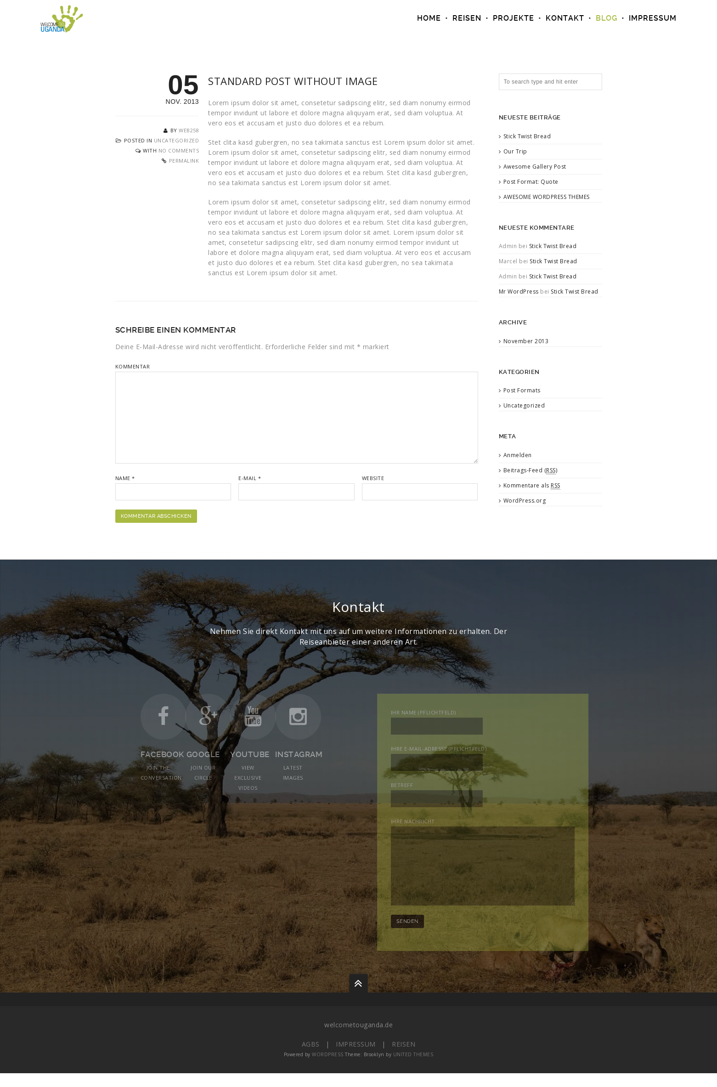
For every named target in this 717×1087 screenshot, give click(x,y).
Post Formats (522, 390)
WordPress (328, 1068)
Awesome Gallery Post (534, 166)
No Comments (178, 150)
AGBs (311, 1057)
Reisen (403, 1057)
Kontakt (565, 18)
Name (125, 478)
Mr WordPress (519, 291)
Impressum (356, 1057)
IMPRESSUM (653, 18)
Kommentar (132, 366)
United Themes (413, 1068)
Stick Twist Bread (527, 136)
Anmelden (517, 455)
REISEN (466, 18)
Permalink (184, 160)
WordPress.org (524, 500)
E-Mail (249, 478)
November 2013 (526, 341)
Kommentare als (531, 485)
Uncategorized (176, 140)
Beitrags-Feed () (530, 470)
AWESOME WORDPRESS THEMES (546, 197)
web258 (189, 130)
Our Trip (515, 151)
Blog (606, 18)
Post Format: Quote (531, 182)
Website (373, 478)
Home (429, 18)
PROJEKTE (513, 18)
